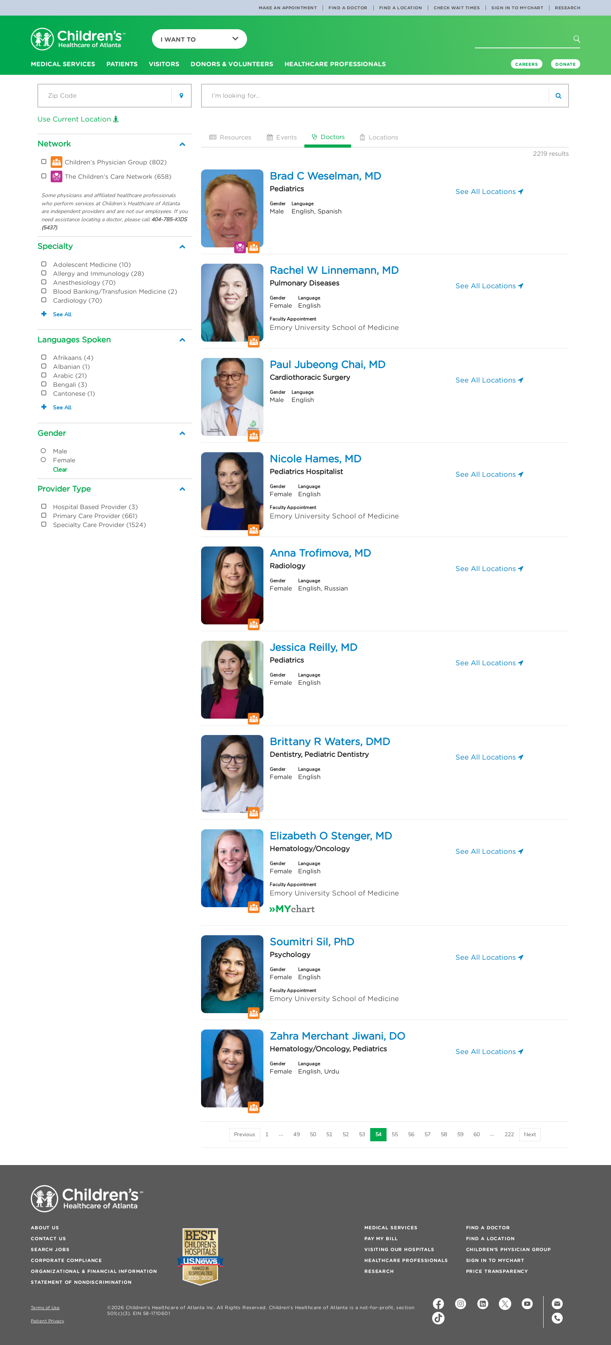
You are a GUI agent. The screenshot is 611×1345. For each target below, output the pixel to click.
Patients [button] (122, 64)
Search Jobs (50, 1249)
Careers (526, 64)
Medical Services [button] (63, 64)
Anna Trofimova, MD (320, 553)
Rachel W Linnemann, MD (334, 270)
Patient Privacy (47, 1321)
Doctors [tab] (328, 136)
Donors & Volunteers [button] (232, 64)
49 (296, 1134)
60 (476, 1134)
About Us (45, 1227)
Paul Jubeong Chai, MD (327, 364)
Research (567, 8)
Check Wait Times (457, 8)
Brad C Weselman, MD (325, 176)
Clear (60, 469)
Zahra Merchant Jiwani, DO (337, 1036)
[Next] (530, 1134)
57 (427, 1134)
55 (395, 1134)
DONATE (565, 64)
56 (411, 1134)
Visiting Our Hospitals (399, 1249)
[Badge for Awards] (200, 1256)
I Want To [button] (199, 39)
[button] (581, 41)
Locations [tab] (378, 137)
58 (444, 1134)
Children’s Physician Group (508, 1249)
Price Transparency (497, 1271)
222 (509, 1134)
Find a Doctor (347, 8)
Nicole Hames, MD (315, 459)
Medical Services (391, 1227)
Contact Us (48, 1238)
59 (460, 1134)
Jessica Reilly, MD (313, 647)
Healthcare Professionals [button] (335, 64)
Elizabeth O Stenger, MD (331, 836)
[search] (558, 95)
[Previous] (244, 1134)
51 (329, 1134)
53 (362, 1134)
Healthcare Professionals (406, 1260)
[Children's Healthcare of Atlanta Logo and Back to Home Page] (78, 39)
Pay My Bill (380, 1238)
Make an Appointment (288, 8)
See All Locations (489, 191)
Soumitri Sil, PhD (312, 942)
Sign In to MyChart (517, 8)
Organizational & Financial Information (94, 1271)
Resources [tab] (229, 137)
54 (378, 1134)
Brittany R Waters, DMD (330, 741)
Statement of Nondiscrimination (81, 1282)
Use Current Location (78, 119)
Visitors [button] (164, 64)
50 (313, 1134)
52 (346, 1134)
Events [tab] (281, 137)
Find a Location (400, 8)
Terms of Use (45, 1307)
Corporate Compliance (66, 1260)
